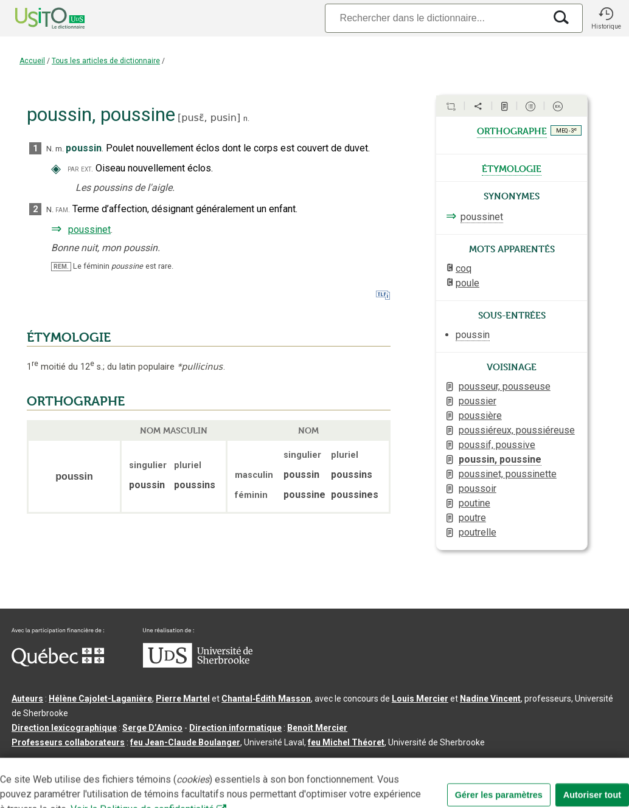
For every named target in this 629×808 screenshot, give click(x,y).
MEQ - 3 (566, 130)
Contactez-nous (196, 762)
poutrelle (477, 532)
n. (246, 118)
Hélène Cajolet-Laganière (100, 698)
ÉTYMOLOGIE (69, 337)
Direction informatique (235, 728)
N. (50, 148)
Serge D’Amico (152, 728)
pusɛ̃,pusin (209, 117)
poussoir (477, 488)
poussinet (89, 229)
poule (467, 283)
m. (59, 148)
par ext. (80, 169)
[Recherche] (435, 18)
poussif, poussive (497, 445)
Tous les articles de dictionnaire (106, 61)
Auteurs (27, 698)
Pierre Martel (183, 698)
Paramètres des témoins (385, 762)
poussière (480, 415)
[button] (606, 18)
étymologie (511, 168)
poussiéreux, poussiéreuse (517, 430)
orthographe (512, 130)
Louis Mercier (420, 698)
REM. (61, 267)
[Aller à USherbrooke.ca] (197, 664)
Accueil (32, 61)
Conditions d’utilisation (282, 762)
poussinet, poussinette (508, 474)
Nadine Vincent (490, 698)
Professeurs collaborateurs (68, 742)
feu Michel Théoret (346, 742)
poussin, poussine (500, 459)
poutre (472, 517)
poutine (474, 503)
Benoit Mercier (317, 728)
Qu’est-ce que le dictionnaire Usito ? (85, 762)
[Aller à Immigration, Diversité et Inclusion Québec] (58, 663)
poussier (477, 401)
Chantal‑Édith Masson (266, 698)
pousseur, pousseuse (505, 386)
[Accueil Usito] (36, 18)
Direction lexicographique (64, 728)
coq (463, 268)
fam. (62, 209)
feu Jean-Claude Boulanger (185, 742)
